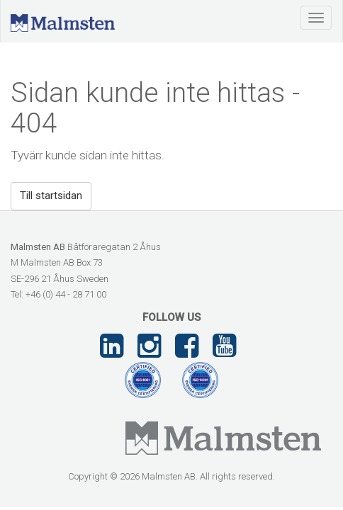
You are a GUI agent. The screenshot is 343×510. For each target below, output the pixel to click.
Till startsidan (51, 195)
